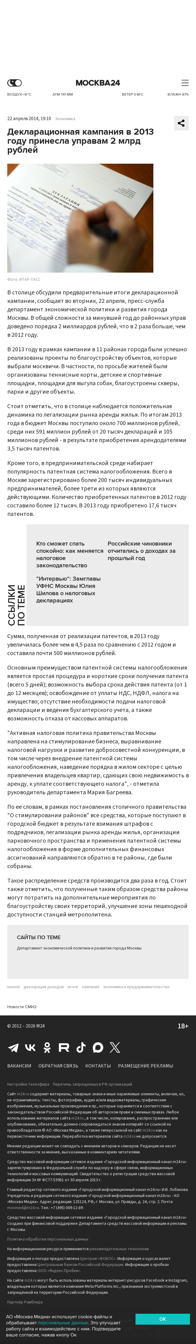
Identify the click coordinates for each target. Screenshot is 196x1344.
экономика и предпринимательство (136, 987)
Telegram (13, 1047)
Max (98, 1047)
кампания (90, 987)
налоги (13, 987)
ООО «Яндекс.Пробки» (59, 1271)
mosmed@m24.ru (23, 1208)
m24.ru (23, 1094)
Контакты (98, 1066)
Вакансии (19, 1066)
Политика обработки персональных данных (47, 1239)
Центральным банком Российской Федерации (80, 1265)
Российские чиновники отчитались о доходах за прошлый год (142, 551)
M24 (40, 1026)
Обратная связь (58, 1066)
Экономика (65, 119)
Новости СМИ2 (22, 1006)
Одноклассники (47, 1047)
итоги (73, 987)
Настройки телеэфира (28, 1084)
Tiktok (81, 1047)
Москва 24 (98, 83)
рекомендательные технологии (119, 1249)
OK (162, 1319)
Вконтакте (30, 1047)
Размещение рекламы (145, 1066)
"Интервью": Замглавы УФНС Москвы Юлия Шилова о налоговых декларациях (68, 589)
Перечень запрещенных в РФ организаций (92, 1084)
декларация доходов (44, 987)
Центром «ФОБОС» (98, 1259)
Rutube (64, 1047)
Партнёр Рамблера (25, 1302)
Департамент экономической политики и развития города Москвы (79, 948)
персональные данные (63, 1323)
